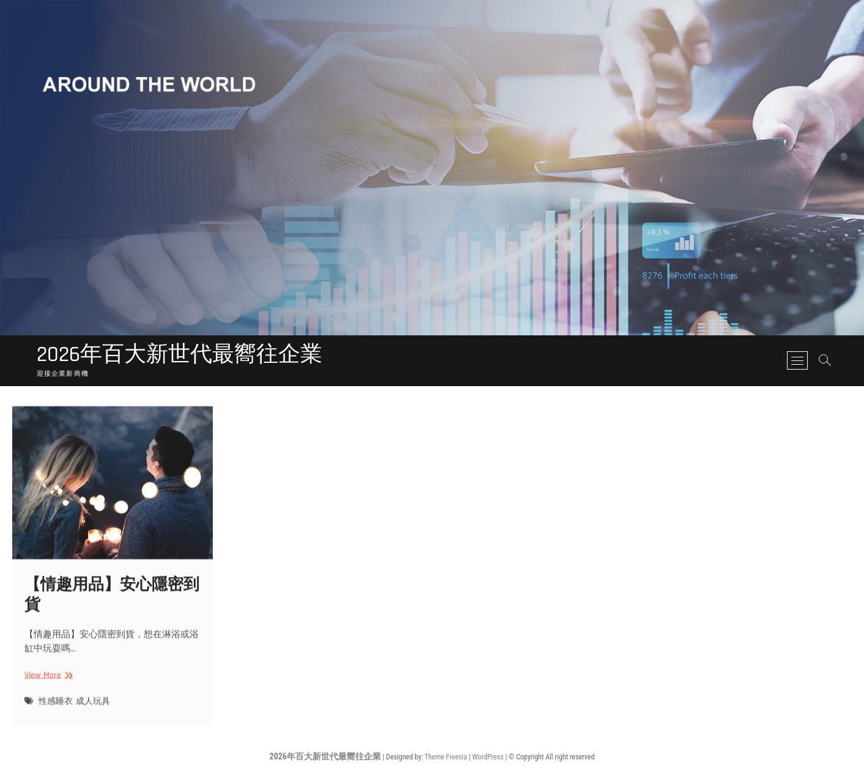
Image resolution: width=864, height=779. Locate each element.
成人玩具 (93, 709)
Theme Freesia (445, 757)
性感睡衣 (56, 709)
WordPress (487, 757)
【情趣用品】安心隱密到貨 (111, 604)
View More (47, 684)
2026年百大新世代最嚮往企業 (179, 354)
